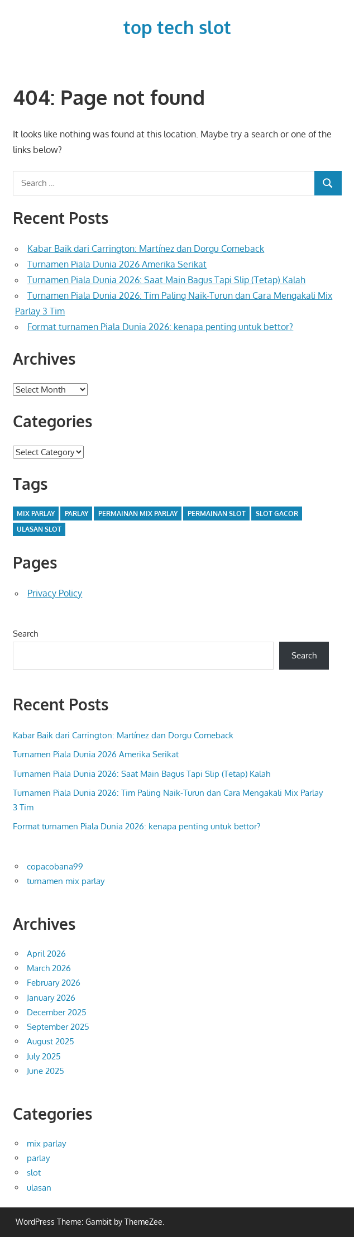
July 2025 (44, 1056)
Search (25, 633)
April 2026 (46, 953)
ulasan (39, 1187)
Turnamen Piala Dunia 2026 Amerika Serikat (117, 264)
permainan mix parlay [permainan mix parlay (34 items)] (138, 513)
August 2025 (50, 1041)
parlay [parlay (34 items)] (76, 513)
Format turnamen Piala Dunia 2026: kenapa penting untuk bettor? (160, 326)
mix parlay (46, 1143)
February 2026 (53, 982)
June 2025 (45, 1071)
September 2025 (58, 1026)
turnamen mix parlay (65, 881)
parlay (38, 1158)
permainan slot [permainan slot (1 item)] (217, 513)
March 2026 (49, 968)
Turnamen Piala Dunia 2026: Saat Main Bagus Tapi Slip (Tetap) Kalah (166, 279)
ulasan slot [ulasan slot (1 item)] (39, 529)
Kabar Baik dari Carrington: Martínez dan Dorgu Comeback (145, 248)
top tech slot (177, 27)
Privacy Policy (54, 593)
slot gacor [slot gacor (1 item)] (277, 513)
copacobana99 (55, 866)
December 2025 (57, 1012)
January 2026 (51, 997)
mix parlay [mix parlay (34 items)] (36, 513)
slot (34, 1172)
